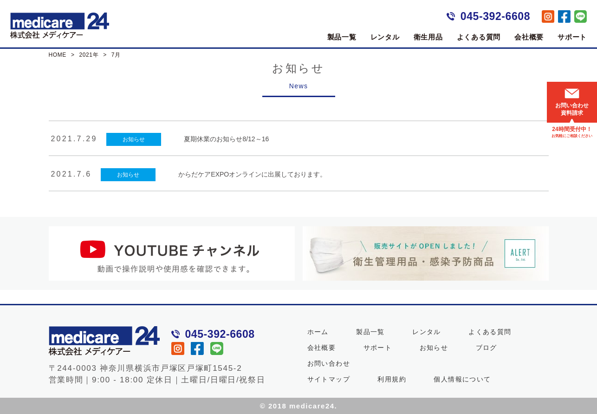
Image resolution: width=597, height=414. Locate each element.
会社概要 (529, 37)
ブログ (486, 347)
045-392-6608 (495, 16)
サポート (572, 37)
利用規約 (391, 378)
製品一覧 (342, 37)
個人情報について (462, 378)
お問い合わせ (328, 363)
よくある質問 (479, 37)
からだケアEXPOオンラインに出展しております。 (252, 173)
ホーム (318, 331)
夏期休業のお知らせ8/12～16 (226, 139)
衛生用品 (428, 37)
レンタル (385, 37)
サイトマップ (328, 378)
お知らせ (134, 139)
